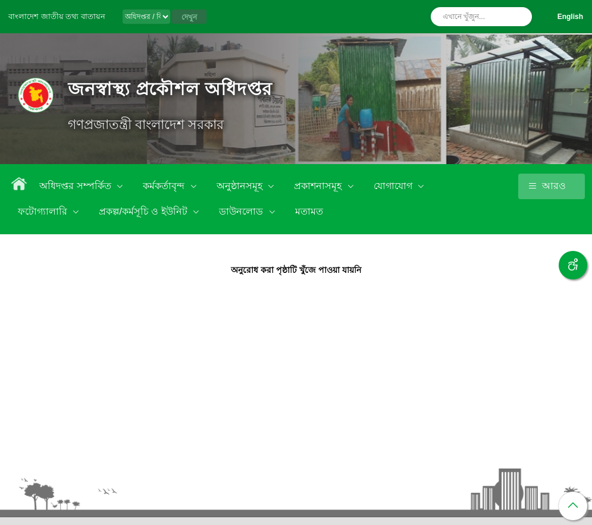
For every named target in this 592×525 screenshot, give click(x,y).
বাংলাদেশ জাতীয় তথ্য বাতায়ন (56, 16)
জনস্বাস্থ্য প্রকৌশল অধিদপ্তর (170, 89)
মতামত (309, 211)
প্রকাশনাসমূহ (319, 186)
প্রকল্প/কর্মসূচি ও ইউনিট (144, 211)
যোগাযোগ (394, 186)
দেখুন (189, 17)
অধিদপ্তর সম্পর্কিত (76, 186)
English (570, 16)
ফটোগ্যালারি (44, 211)
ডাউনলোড (242, 211)
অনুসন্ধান (520, 16)
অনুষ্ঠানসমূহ (241, 186)
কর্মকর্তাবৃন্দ (165, 186)
